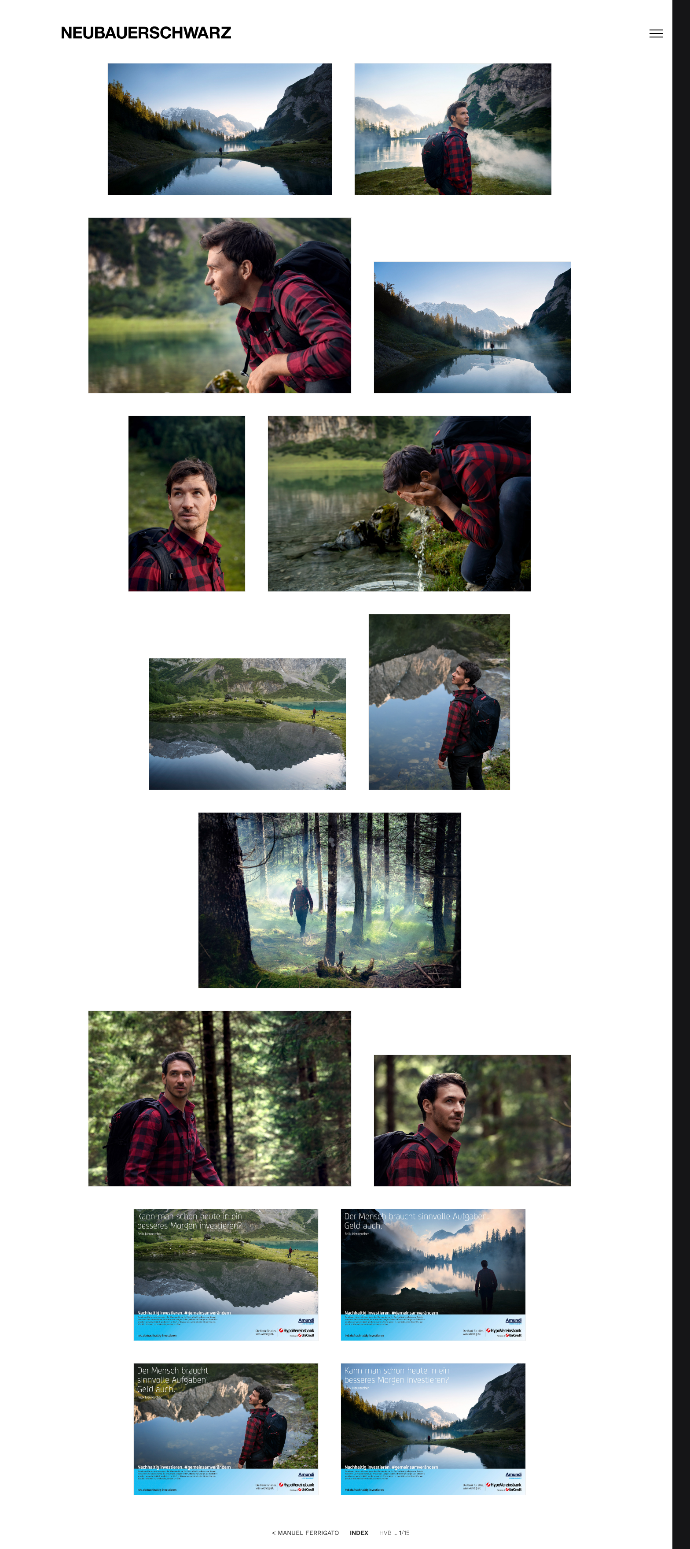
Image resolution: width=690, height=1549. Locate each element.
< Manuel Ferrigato (305, 1532)
